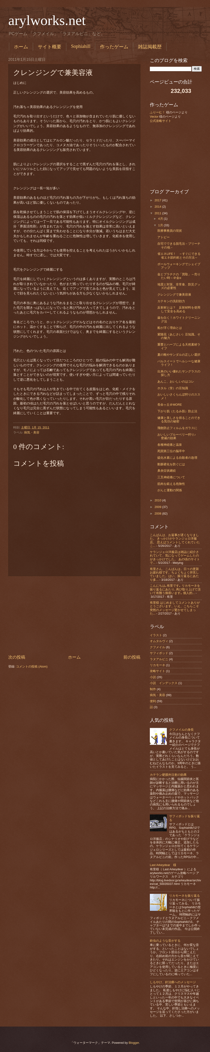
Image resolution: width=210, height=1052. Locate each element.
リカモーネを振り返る (184, 895)
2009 (158, 507)
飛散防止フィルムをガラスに (177, 428)
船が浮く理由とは (169, 328)
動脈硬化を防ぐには (171, 464)
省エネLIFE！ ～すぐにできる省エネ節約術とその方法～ (179, 255)
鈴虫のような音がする (165, 940)
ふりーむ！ (157, 112)
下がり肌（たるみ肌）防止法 (177, 411)
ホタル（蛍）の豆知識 (172, 388)
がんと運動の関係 (169, 490)
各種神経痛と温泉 (169, 444)
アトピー (163, 237)
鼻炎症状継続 (166, 470)
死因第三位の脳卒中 (171, 451)
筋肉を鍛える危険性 (171, 484)
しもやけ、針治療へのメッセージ (173, 982)
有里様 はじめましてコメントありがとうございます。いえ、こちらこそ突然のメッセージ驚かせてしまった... (175, 608)
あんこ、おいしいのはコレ (175, 381)
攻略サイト (157, 671)
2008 (158, 513)
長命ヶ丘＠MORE (169, 404)
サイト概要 (49, 46)
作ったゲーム (114, 46)
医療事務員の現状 (169, 230)
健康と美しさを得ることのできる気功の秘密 (178, 419)
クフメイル (157, 647)
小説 (153, 677)
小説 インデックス (163, 683)
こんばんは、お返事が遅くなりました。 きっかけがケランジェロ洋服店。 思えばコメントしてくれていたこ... (175, 540)
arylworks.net (47, 20)
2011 (158, 213)
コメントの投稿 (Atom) (31, 666)
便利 (153, 701)
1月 (161, 225)
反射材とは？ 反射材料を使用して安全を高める (178, 309)
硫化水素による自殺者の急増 (177, 457)
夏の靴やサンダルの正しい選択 (178, 354)
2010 (158, 500)
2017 (158, 200)
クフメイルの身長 (181, 729)
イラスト (156, 635)
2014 (158, 206)
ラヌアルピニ (159, 659)
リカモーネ (157, 665)
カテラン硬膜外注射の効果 (168, 774)
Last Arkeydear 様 (163, 865)
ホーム (21, 46)
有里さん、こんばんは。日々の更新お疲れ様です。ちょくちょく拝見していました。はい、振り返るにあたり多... (174, 574)
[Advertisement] (74, 615)
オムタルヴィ (159, 641)
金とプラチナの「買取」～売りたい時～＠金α (178, 276)
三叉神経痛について (171, 477)
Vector (154, 116)
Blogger (134, 1042)
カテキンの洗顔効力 (171, 301)
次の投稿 (16, 657)
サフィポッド (159, 653)
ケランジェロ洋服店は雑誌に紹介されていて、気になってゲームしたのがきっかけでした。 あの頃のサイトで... (175, 557)
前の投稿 (131, 657)
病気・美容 (31, 432)
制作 (153, 689)
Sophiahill (80, 46)
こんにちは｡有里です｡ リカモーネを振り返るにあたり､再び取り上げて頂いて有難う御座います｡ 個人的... (175, 589)
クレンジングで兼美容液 (174, 294)
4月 (161, 218)
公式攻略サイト (160, 121)
